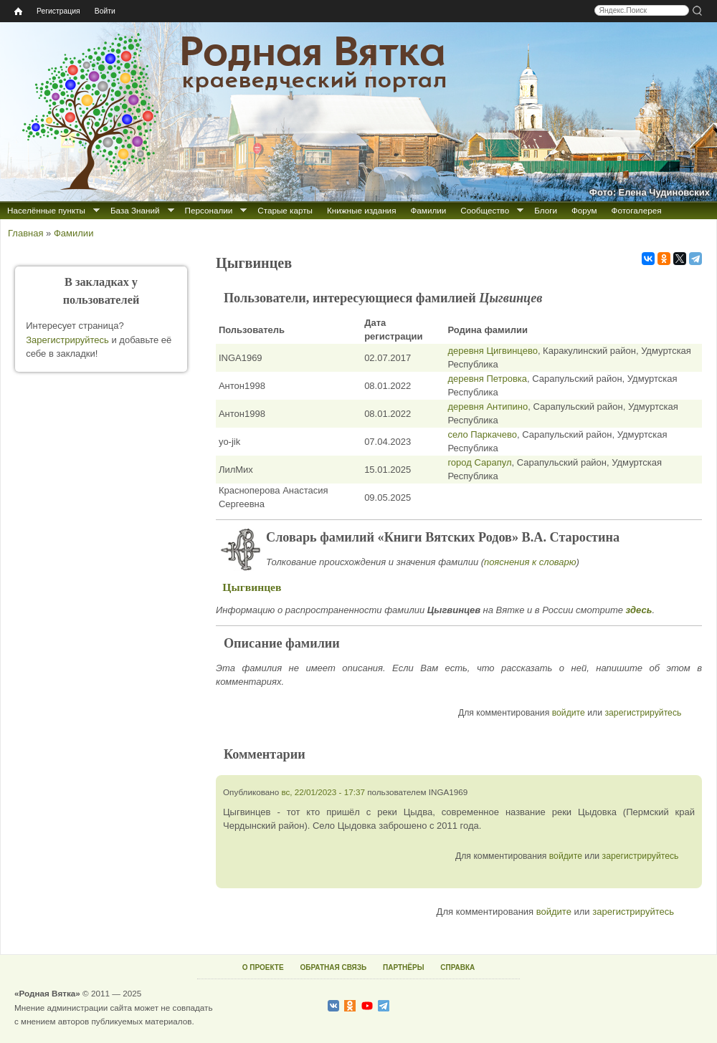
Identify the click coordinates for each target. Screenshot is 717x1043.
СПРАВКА (457, 967)
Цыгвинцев (251, 587)
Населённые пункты (46, 210)
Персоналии (209, 210)
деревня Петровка (487, 378)
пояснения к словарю (530, 562)
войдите (568, 713)
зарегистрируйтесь (642, 713)
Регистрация (58, 11)
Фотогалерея (637, 210)
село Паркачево (482, 434)
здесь (639, 610)
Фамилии (428, 210)
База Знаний (135, 210)
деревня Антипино (487, 406)
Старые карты (285, 210)
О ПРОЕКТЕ (263, 967)
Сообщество (484, 210)
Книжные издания (361, 210)
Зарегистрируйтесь (67, 340)
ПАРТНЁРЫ (403, 967)
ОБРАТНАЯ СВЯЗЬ (333, 967)
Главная (25, 233)
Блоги (545, 210)
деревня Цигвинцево (492, 350)
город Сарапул (479, 462)
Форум (584, 210)
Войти (105, 11)
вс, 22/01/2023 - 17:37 (323, 792)
